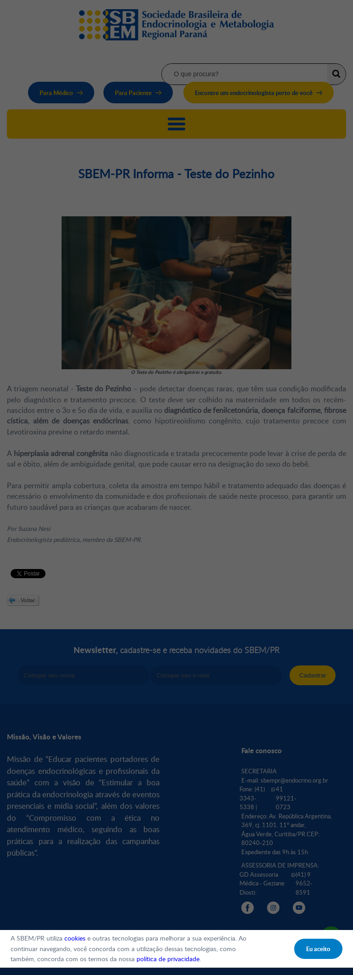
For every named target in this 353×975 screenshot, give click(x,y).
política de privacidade (168, 958)
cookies (74, 938)
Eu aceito (318, 949)
